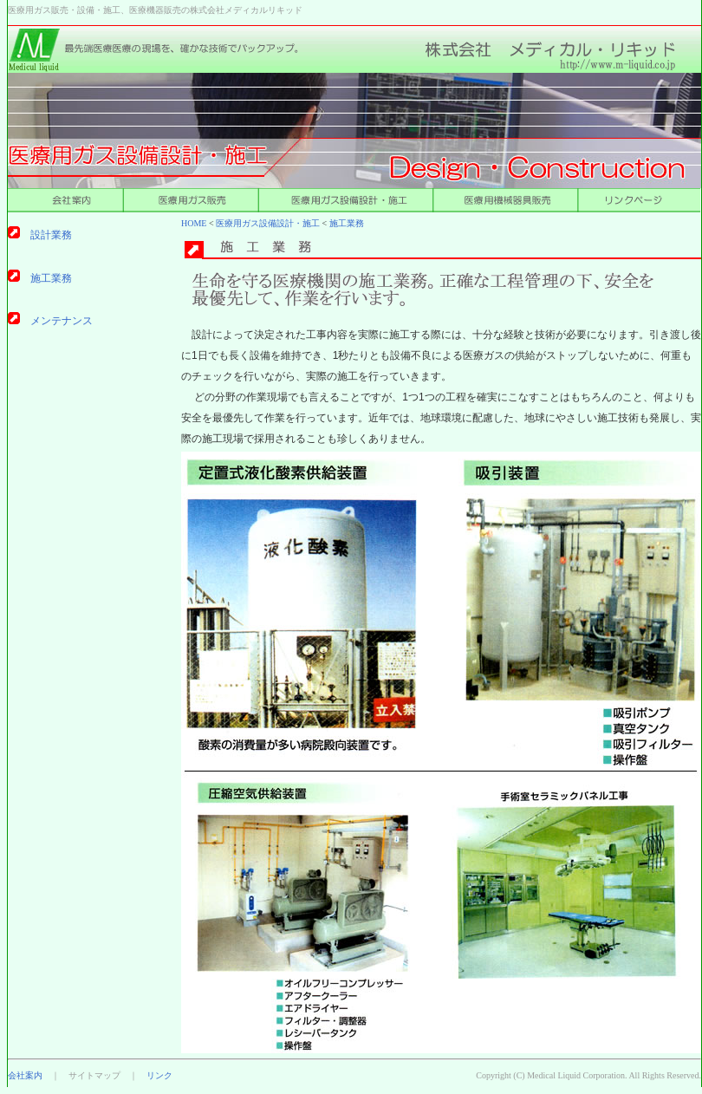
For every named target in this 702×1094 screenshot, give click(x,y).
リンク (159, 1075)
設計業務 (51, 235)
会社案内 (25, 1075)
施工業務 (346, 223)
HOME (193, 223)
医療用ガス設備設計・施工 (267, 223)
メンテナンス (61, 321)
